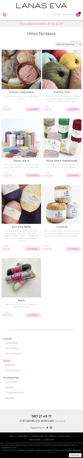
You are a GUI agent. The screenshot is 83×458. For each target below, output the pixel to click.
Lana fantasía (13, 353)
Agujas (9, 387)
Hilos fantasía (13, 370)
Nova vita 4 (21, 160)
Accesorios (11, 377)
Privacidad (35, 440)
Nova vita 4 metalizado (62, 160)
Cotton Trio (62, 92)
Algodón (10, 365)
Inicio (12, 436)
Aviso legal (65, 436)
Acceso (56, 14)
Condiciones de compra (43, 436)
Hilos (6, 360)
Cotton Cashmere (21, 92)
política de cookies (73, 450)
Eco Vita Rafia (21, 226)
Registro (68, 14)
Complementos (14, 392)
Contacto (48, 440)
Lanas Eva (41, 5)
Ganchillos (11, 382)
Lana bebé (11, 343)
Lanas (7, 338)
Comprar (33, 109)
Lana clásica (12, 348)
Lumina (61, 226)
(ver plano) (60, 421)
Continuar (75, 455)
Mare (21, 300)
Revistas (10, 398)
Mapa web (23, 436)
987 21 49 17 (41, 416)
